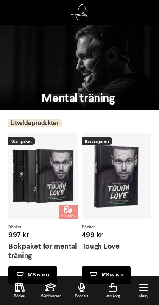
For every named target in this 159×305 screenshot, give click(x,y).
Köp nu (33, 275)
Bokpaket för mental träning (42, 250)
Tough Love (101, 245)
